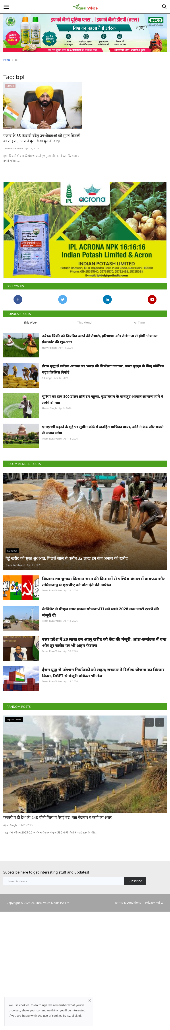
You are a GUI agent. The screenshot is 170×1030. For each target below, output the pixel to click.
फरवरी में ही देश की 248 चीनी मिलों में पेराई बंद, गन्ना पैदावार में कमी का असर (57, 817)
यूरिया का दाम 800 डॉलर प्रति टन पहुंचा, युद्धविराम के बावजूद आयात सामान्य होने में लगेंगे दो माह (102, 399)
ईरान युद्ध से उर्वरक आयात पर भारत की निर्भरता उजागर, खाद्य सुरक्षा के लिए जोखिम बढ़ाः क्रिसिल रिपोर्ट (103, 369)
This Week (30, 322)
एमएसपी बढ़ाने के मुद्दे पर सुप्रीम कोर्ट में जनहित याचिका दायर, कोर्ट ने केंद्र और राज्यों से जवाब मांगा (103, 429)
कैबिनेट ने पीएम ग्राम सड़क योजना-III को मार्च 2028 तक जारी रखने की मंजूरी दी (100, 612)
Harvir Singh (49, 347)
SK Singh (47, 378)
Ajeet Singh (10, 825)
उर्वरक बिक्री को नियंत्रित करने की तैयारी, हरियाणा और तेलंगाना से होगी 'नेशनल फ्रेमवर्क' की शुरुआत (100, 338)
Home (6, 59)
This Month (85, 322)
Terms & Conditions (127, 903)
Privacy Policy (154, 903)
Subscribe (135, 881)
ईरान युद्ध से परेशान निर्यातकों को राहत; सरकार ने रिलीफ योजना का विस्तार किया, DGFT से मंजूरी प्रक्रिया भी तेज (103, 672)
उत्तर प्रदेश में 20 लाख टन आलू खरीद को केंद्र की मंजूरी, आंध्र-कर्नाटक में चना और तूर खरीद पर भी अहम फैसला (104, 642)
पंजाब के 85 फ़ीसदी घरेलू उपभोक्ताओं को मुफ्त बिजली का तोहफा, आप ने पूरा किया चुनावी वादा (41, 138)
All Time (139, 322)
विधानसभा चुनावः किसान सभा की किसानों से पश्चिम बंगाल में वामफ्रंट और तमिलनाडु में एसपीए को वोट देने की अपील (103, 581)
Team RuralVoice (13, 148)
